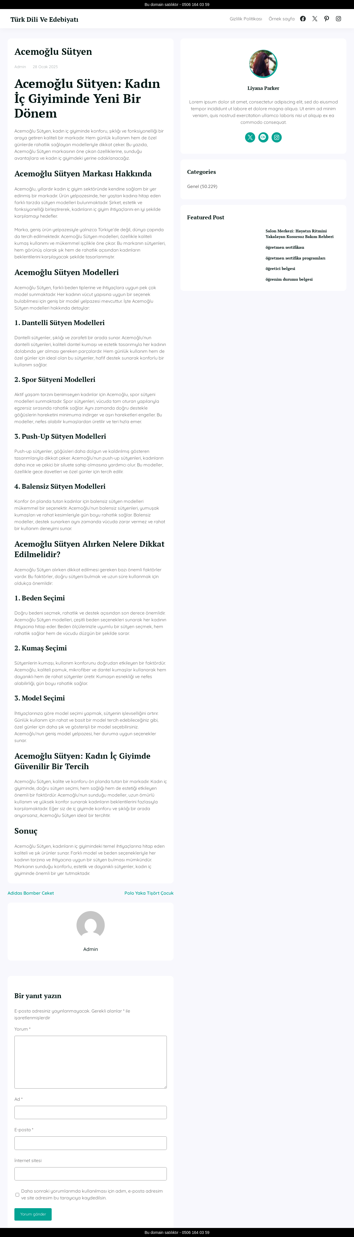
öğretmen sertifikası (300, 268)
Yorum (22, 857)
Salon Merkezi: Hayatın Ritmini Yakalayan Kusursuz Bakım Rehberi (309, 251)
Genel (259, 200)
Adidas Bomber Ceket (31, 728)
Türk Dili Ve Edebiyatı (58, 18)
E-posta (23, 958)
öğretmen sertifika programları (299, 282)
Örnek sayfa (282, 18)
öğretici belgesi (295, 296)
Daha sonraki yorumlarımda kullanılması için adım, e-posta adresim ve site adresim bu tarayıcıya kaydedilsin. (122, 1023)
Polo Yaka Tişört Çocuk (215, 728)
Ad (18, 927)
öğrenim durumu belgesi (305, 307)
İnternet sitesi (27, 989)
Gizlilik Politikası (246, 18)
